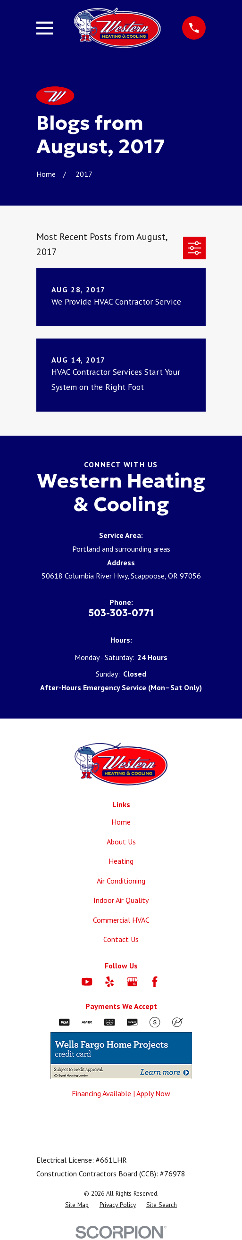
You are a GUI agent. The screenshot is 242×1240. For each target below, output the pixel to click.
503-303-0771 (121, 613)
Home (121, 822)
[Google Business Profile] (132, 981)
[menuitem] (77, 1205)
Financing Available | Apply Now (121, 1093)
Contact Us (121, 939)
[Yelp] (109, 981)
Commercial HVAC (121, 920)
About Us (121, 841)
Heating (121, 861)
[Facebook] (155, 981)
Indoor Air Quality (121, 900)
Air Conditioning (121, 880)
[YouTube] (87, 981)
